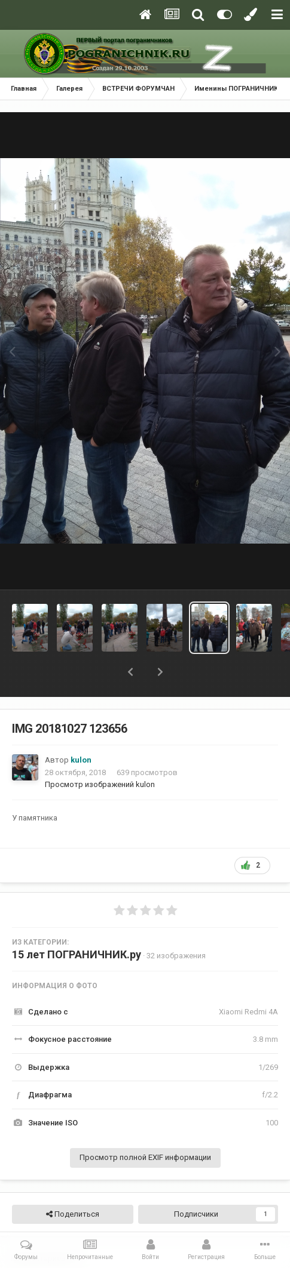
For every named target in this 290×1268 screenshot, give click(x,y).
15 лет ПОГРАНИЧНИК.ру (76, 954)
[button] (130, 672)
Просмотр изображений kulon (100, 784)
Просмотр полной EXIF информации (145, 1157)
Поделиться (72, 1214)
